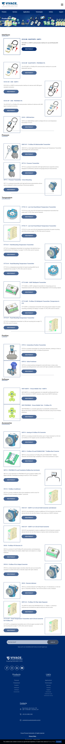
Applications (26, 12)
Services (15, 12)
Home (3, 23)
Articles (51, 12)
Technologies (39, 12)
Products (4, 12)
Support (61, 12)
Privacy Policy (32, 736)
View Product (29, 49)
